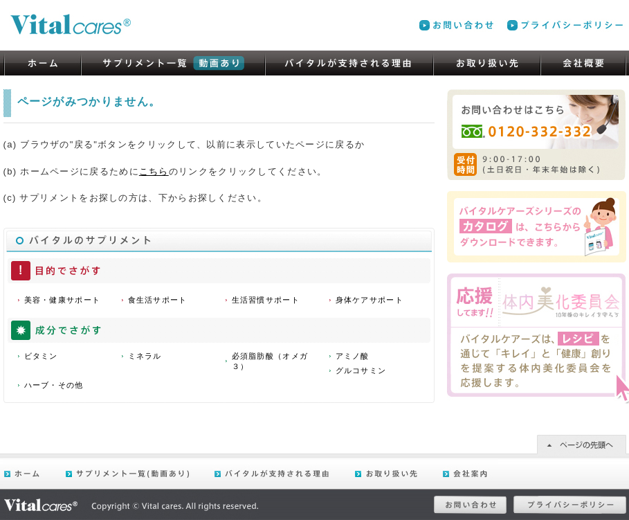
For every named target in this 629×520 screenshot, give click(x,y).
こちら (154, 171)
